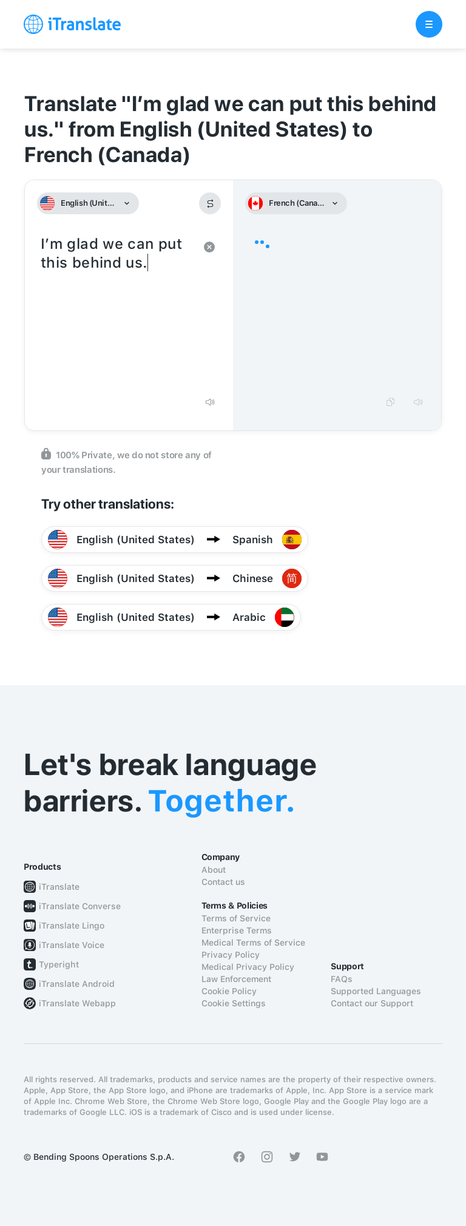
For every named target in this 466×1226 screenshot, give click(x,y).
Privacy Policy (230, 955)
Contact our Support (372, 1003)
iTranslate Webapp (77, 1003)
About (213, 870)
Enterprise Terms (236, 930)
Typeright (59, 964)
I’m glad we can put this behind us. (117, 311)
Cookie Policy (229, 991)
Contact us (223, 882)
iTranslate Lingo (71, 925)
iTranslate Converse (80, 906)
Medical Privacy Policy (247, 967)
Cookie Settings (233, 1003)
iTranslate (59, 887)
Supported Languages (376, 991)
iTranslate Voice (71, 945)
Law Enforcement (236, 979)
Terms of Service (236, 918)
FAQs (342, 979)
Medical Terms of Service (253, 942)
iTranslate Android (77, 984)
